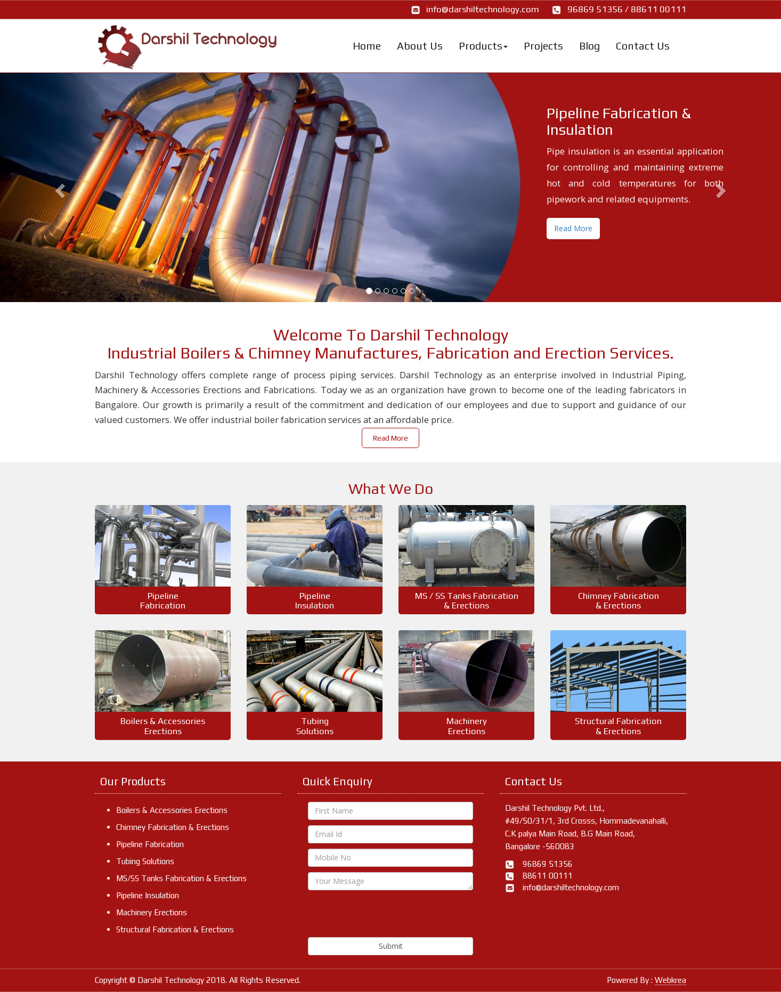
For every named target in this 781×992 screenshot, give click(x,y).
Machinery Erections (151, 912)
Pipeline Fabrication (150, 844)
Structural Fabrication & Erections (175, 929)
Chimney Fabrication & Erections (172, 827)
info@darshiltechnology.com (482, 9)
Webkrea (670, 980)
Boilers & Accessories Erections (171, 810)
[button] (58, 187)
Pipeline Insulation (147, 895)
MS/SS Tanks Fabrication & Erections (181, 878)
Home (367, 46)
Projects (543, 46)
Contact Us (643, 46)
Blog (589, 46)
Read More (573, 228)
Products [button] (483, 46)
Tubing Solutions (145, 861)
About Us (420, 46)
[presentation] (389, 916)
